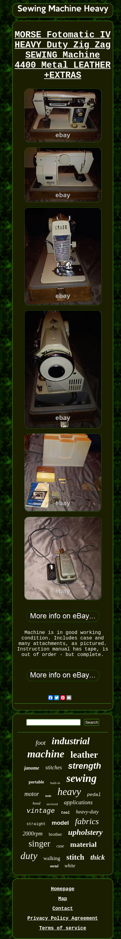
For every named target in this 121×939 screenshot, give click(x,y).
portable (36, 782)
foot (41, 742)
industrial (71, 741)
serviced (52, 804)
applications (78, 802)
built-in (55, 783)
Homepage (62, 889)
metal (54, 866)
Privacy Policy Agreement (62, 918)
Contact (62, 908)
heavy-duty (87, 812)
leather (84, 754)
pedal (94, 795)
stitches (53, 767)
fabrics (87, 821)
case (60, 846)
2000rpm (33, 834)
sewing (81, 778)
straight (35, 824)
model (60, 823)
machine (45, 754)
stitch (75, 857)
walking (51, 858)
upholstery (85, 832)
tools (48, 796)
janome (31, 768)
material (83, 844)
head (36, 803)
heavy (69, 791)
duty (29, 855)
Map (62, 899)
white (70, 865)
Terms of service (62, 928)
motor (32, 793)
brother (55, 834)
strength (84, 766)
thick (97, 857)
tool (65, 813)
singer (39, 843)
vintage (41, 811)
